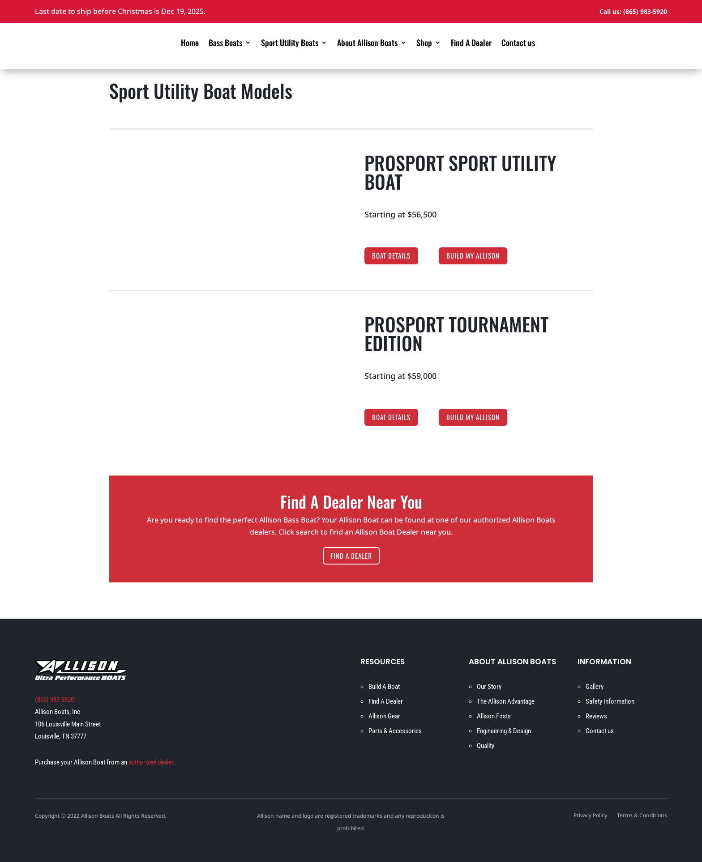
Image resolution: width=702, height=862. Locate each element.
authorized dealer (150, 762)
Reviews (596, 716)
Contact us (518, 43)
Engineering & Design (504, 731)
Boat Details (391, 255)
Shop (424, 43)
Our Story (489, 687)
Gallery (595, 687)
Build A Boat (384, 687)
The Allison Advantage (506, 701)
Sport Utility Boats (289, 43)
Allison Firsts (494, 716)
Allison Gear (384, 716)
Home (190, 43)
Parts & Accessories (395, 731)
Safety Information (610, 701)
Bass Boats (225, 43)
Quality (485, 746)
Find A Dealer (471, 43)
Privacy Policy (590, 816)
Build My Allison (473, 255)
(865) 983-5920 (645, 11)
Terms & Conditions (642, 816)
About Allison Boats (367, 43)
